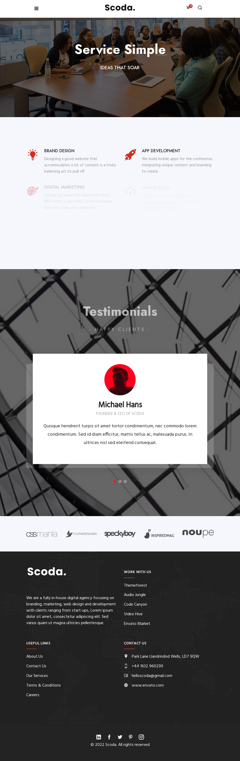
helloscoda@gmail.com (152, 676)
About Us (34, 656)
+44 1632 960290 (147, 666)
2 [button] (120, 481)
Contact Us (36, 666)
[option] (120, 409)
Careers (32, 695)
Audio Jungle (135, 595)
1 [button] (114, 481)
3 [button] (125, 481)
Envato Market (137, 623)
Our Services (37, 676)
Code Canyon (135, 604)
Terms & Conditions (43, 685)
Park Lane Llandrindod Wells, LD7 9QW (165, 656)
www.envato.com (148, 685)
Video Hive (133, 614)
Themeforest (135, 585)
